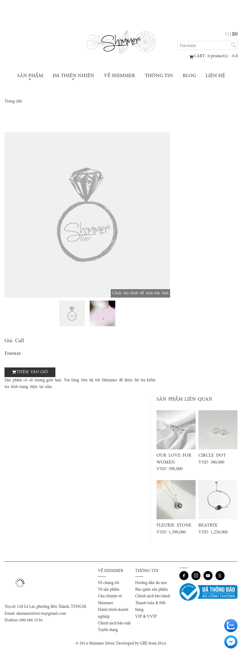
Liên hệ (215, 76)
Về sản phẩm (108, 590)
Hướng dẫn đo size (151, 583)
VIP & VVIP (146, 617)
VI (227, 35)
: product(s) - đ (215, 56)
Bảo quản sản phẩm (151, 590)
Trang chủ (13, 101)
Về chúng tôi (108, 583)
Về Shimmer (119, 76)
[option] (87, 215)
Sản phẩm (30, 76)
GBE (143, 644)
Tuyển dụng (108, 630)
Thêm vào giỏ (32, 372)
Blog (189, 76)
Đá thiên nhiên (73, 76)
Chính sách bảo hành (152, 596)
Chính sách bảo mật (114, 623)
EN (234, 35)
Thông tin (159, 76)
